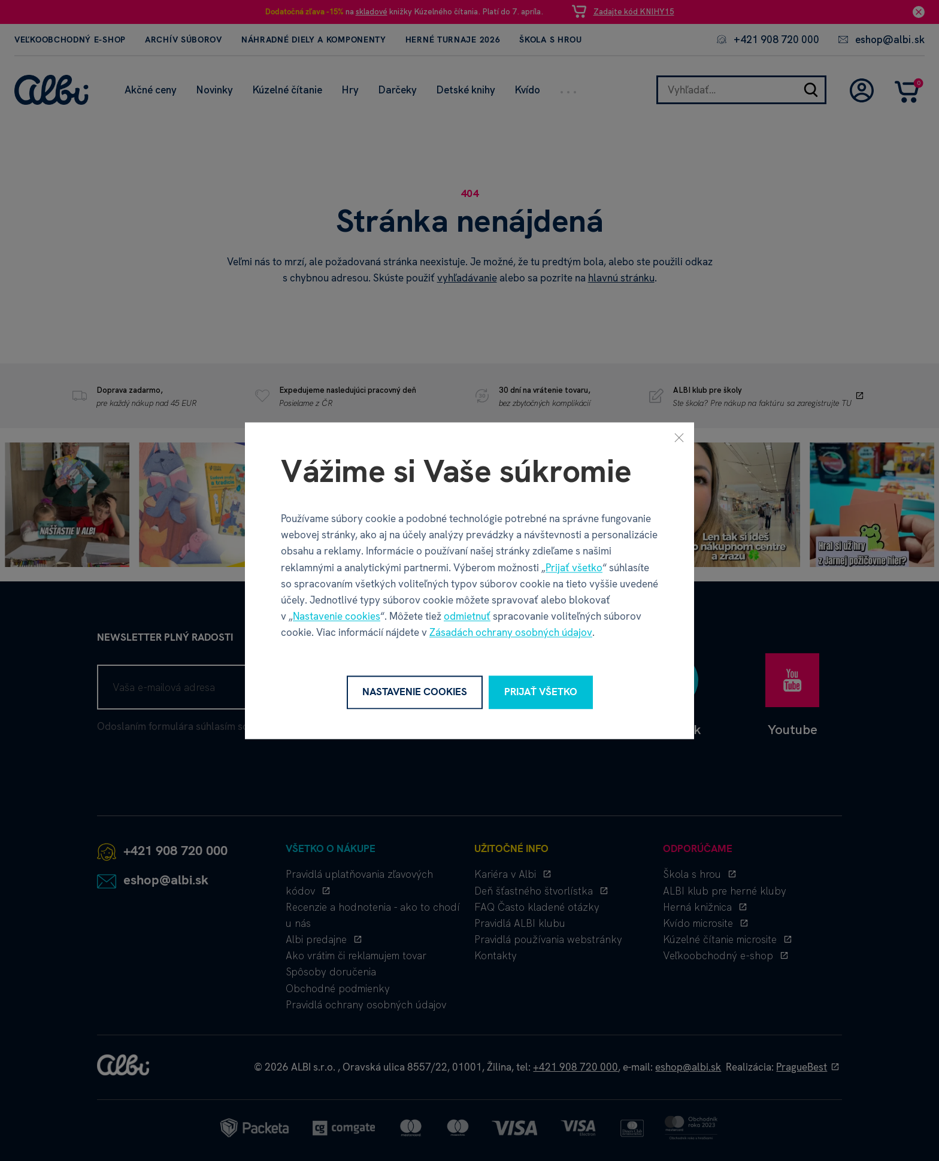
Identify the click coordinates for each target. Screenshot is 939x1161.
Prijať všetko (574, 567)
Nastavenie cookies (336, 616)
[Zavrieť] (679, 437)
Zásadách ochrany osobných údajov (510, 632)
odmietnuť (467, 616)
